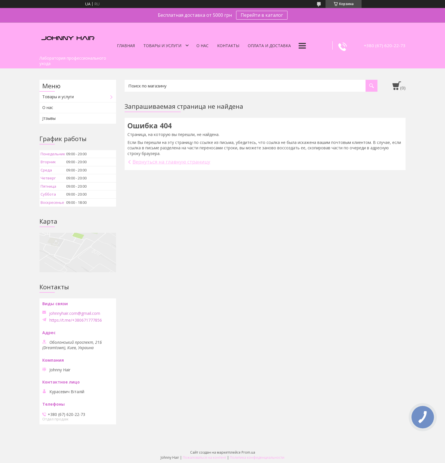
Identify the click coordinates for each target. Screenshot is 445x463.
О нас (202, 45)
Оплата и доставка (269, 45)
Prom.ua (248, 452)
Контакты (228, 45)
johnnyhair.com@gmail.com (74, 313)
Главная (126, 45)
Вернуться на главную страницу (171, 161)
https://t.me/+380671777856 (75, 320)
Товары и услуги (162, 45)
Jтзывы (49, 118)
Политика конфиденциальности (257, 457)
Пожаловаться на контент (204, 457)
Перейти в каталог (262, 15)
